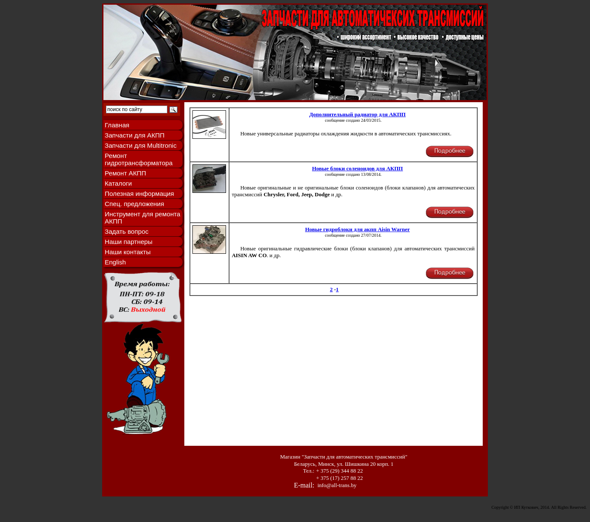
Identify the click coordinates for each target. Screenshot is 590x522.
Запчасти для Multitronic (141, 145)
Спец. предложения (134, 203)
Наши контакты (128, 251)
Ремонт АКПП (125, 173)
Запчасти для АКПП (134, 135)
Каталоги (118, 183)
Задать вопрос (127, 231)
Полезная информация (139, 193)
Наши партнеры (128, 241)
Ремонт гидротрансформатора (138, 159)
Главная (117, 125)
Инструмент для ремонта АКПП (142, 217)
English (115, 262)
